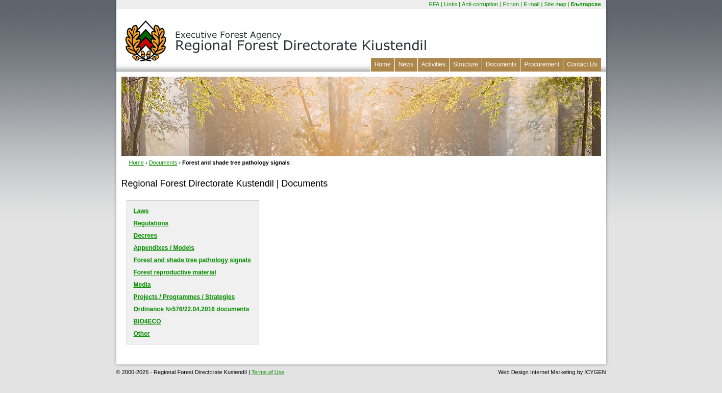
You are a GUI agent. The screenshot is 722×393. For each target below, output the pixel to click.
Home (383, 64)
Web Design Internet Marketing (536, 372)
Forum (511, 4)
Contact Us (582, 64)
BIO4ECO (147, 321)
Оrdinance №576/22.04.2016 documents (192, 309)
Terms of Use (268, 372)
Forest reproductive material (175, 272)
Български (586, 4)
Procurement (541, 64)
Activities (433, 64)
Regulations (151, 223)
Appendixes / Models (164, 247)
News (406, 64)
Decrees (146, 235)
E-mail (531, 4)
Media (142, 284)
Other (142, 333)
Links (450, 4)
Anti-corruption (480, 4)
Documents (501, 64)
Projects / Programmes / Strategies (184, 296)
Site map (555, 4)
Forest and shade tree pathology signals (192, 260)
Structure (465, 64)
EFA (434, 4)
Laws (141, 211)
